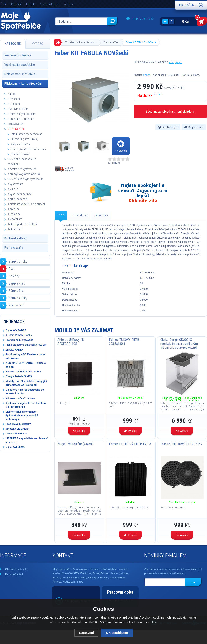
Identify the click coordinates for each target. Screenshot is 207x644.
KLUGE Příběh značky (19, 335)
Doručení (16, 4)
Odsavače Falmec (16, 433)
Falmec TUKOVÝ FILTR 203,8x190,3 (124, 342)
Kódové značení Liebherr (21, 398)
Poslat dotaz (79, 215)
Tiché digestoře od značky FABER (26, 344)
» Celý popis (175, 62)
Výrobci (38, 44)
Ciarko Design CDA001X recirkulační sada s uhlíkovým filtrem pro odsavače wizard (179, 343)
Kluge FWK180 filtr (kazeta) (75, 444)
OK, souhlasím (117, 632)
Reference (69, 4)
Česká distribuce (49, 4)
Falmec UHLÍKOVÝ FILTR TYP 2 (181, 444)
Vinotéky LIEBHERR (17, 428)
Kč (165, 21)
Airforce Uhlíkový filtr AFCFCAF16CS (71, 342)
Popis (61, 215)
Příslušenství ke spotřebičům (80, 42)
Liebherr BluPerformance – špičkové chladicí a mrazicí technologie (22, 415)
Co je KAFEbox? (15, 447)
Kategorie (13, 44)
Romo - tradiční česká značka (23, 371)
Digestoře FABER (16, 330)
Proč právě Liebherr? (18, 424)
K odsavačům (111, 42)
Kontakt (30, 4)
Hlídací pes (101, 215)
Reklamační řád (14, 574)
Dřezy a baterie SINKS (19, 376)
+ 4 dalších (121, 150)
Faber (146, 75)
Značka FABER (14, 349)
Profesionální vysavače (19, 340)
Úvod (4, 4)
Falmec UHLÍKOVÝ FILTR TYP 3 (130, 444)
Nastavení (86, 632)
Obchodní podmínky (16, 569)
